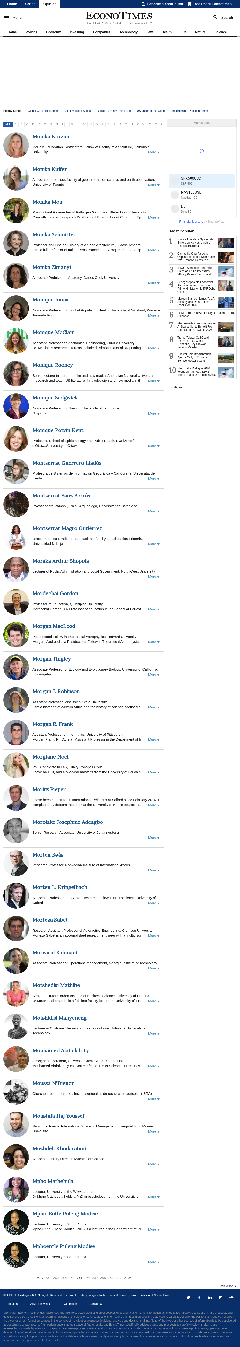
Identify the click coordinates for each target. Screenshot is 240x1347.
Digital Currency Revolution (114, 110)
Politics (31, 32)
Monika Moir (47, 202)
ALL (8, 124)
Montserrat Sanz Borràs (61, 495)
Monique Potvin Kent (57, 430)
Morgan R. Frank (52, 724)
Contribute (70, 1303)
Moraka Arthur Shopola (60, 561)
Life (183, 32)
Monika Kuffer (49, 169)
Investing (77, 32)
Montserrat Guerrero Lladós (66, 463)
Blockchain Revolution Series (190, 110)
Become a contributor (165, 4)
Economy (53, 32)
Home (12, 4)
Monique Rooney (52, 365)
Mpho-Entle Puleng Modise (65, 1213)
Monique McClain (53, 332)
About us (12, 1303)
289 (111, 1278)
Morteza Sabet (50, 920)
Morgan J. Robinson (56, 691)
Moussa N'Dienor (53, 1083)
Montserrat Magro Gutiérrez (67, 528)
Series (30, 4)
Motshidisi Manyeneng (59, 1018)
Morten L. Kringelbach (59, 887)
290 (118, 1278)
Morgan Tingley (51, 658)
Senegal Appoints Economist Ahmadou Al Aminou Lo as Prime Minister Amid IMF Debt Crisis (196, 287)
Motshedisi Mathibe (56, 985)
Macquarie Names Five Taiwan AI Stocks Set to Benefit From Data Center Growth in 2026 (196, 327)
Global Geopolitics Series (43, 110)
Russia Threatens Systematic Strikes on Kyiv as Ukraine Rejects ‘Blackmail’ (195, 243)
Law (149, 32)
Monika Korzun (50, 136)
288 (103, 1278)
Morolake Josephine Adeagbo (67, 822)
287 (95, 1278)
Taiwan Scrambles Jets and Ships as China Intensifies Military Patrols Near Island (194, 271)
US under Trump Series (151, 110)
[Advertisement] (120, 71)
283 (64, 1278)
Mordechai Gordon (55, 593)
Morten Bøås (47, 854)
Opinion (50, 4)
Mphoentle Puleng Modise (63, 1246)
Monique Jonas (50, 299)
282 (56, 1278)
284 (71, 1278)
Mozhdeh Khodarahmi (59, 1148)
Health (167, 32)
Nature (200, 32)
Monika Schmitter (54, 234)
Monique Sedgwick (55, 397)
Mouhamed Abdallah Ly (60, 1050)
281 (48, 1278)
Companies (101, 32)
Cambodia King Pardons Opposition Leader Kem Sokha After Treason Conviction (196, 257)
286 (87, 1278)
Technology (129, 32)
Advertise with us (40, 1303)
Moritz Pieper (49, 789)
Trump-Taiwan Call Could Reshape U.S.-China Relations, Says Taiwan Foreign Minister (193, 342)
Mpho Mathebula (52, 1181)
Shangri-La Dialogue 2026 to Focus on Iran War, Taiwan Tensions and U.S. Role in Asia (196, 372)
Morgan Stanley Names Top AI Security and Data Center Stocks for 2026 (196, 302)
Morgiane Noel (50, 756)
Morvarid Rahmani (54, 952)
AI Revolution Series (78, 110)
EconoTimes (174, 387)
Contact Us (96, 1303)
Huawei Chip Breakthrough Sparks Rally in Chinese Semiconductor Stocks (194, 357)
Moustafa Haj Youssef (58, 1116)
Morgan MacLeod (53, 626)
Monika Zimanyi (51, 267)
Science (220, 32)
